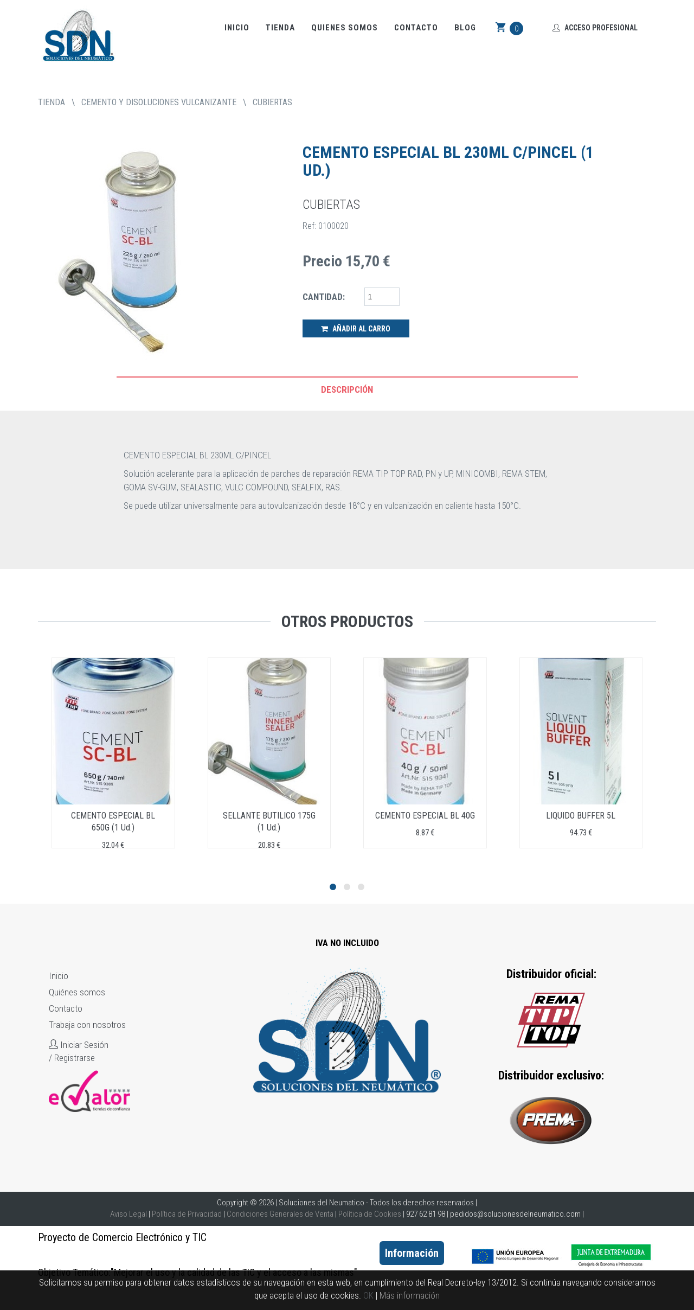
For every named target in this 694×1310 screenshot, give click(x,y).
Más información (410, 1295)
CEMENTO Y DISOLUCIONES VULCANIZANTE (158, 102)
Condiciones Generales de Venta (280, 1214)
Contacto (416, 28)
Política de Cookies (369, 1214)
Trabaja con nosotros (87, 1024)
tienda (51, 102)
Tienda (280, 28)
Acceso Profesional (595, 27)
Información (412, 1253)
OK (368, 1295)
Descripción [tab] (347, 389)
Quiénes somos (77, 992)
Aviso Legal (128, 1214)
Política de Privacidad (187, 1214)
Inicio (236, 28)
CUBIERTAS (272, 102)
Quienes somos (344, 28)
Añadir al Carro (355, 328)
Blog (465, 28)
